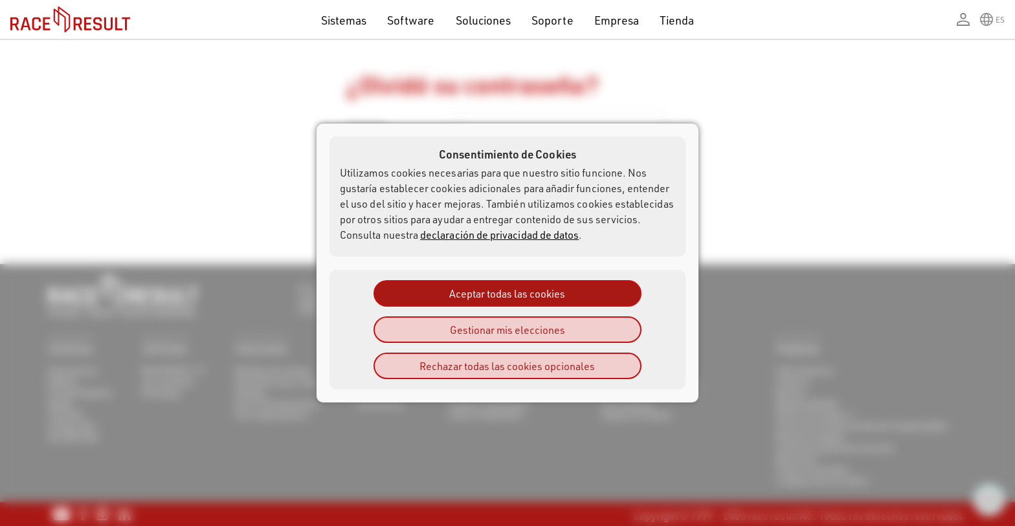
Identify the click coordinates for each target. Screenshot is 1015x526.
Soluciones (483, 19)
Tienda (677, 19)
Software (411, 19)
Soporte (552, 19)
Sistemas (344, 19)
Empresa (616, 19)
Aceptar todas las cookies (507, 293)
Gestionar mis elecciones (507, 329)
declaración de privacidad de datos (499, 234)
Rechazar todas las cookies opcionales (507, 366)
